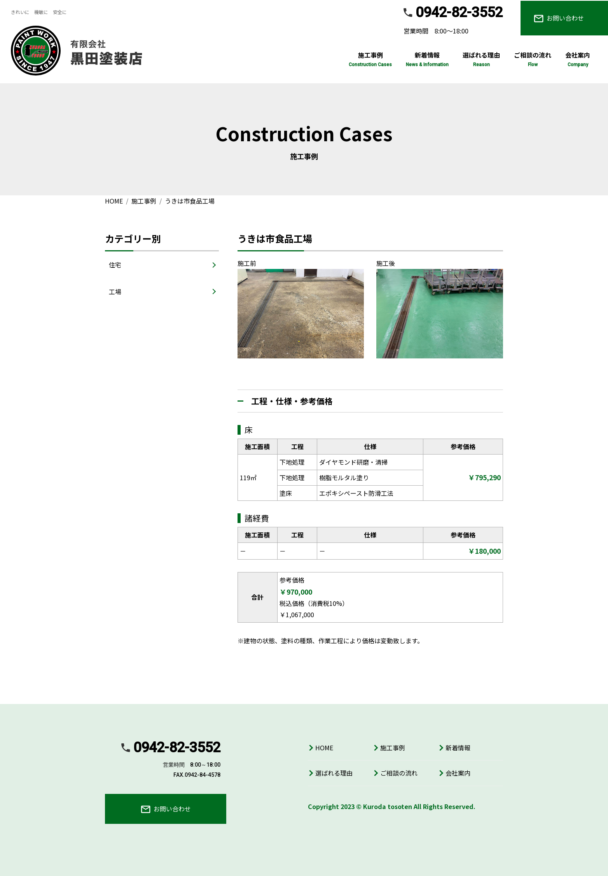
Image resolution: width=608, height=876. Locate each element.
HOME (324, 747)
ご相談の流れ (399, 773)
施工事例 (392, 747)
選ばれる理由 (334, 773)
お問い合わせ (559, 18)
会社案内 (458, 773)
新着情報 (458, 747)
